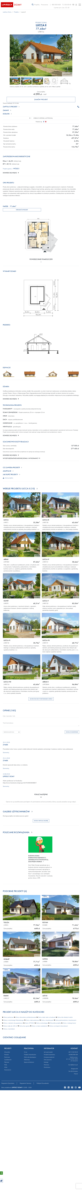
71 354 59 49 (66, 5)
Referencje (27, 1060)
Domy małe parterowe (32, 1020)
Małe (5, 1065)
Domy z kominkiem (9, 1029)
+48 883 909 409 (73, 1054)
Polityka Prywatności (43, 1083)
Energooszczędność (49, 1057)
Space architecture (29, 1062)
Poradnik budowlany (49, 1054)
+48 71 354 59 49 (73, 1052)
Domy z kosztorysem (47, 1020)
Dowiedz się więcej (11, 173)
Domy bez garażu (24, 1026)
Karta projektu (8, 478)
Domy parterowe (9, 1017)
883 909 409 (56, 5)
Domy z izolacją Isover (69, 1023)
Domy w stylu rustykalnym (40, 1026)
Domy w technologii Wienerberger (14, 1020)
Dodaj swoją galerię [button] (41, 820)
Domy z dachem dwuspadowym (13, 1023)
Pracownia (44, 5)
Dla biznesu (47, 1067)
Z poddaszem (7, 1060)
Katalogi (46, 1062)
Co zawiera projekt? (11, 467)
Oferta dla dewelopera (30, 1057)
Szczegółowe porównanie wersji (41, 699)
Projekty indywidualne (30, 1054)
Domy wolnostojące (42, 1023)
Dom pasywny (48, 1060)
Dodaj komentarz (72, 732)
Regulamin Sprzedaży (7, 1083)
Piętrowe (6, 1062)
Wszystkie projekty (55, 1023)
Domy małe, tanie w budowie (46, 1017)
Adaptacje (7, 471)
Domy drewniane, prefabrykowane (26, 1017)
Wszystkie (7, 1052)
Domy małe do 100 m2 (10, 1026)
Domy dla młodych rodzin (65, 1017)
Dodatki (6, 114)
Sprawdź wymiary (22, 210)
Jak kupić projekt (48, 1052)
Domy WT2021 (29, 1023)
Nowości (6, 1054)
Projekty (37, 5)
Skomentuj (6, 752)
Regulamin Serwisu (25, 1083)
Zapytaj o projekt (10, 107)
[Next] (68, 56)
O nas (25, 1052)
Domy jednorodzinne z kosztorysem (65, 1020)
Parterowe (7, 1057)
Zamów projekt (41, 99)
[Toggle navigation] (32, 5)
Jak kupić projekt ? (10, 474)
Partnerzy (46, 1065)
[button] (41, 260)
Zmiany (6, 110)
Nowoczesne (7, 1070)
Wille (5, 1067)
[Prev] (13, 56)
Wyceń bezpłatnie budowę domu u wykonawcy (21, 458)
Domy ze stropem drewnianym (59, 1026)
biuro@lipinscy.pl (73, 1065)
